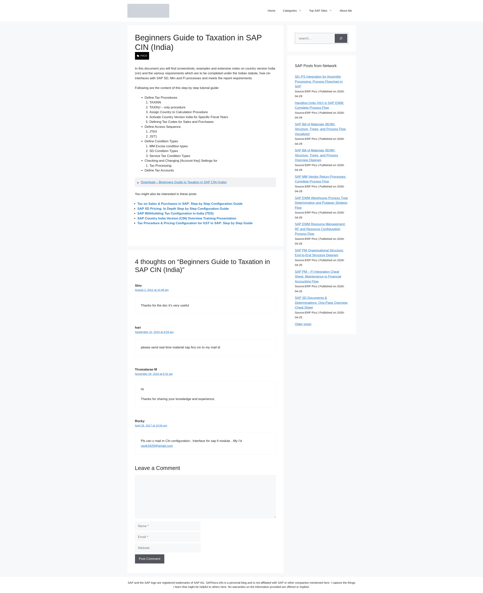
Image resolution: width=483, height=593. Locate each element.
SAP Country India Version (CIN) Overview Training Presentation (186, 218)
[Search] (341, 38)
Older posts (303, 324)
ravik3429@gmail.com (157, 446)
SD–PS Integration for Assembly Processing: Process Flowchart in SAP (319, 81)
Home (271, 10)
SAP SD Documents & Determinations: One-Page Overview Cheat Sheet (321, 302)
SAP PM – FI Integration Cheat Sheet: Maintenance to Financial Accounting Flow (318, 276)
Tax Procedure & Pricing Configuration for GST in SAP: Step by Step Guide (195, 223)
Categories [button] (294, 10)
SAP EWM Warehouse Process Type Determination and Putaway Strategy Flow (321, 203)
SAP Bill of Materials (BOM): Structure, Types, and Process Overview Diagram (316, 155)
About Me (346, 10)
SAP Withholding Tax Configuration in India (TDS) (175, 213)
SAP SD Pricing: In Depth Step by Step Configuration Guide (183, 208)
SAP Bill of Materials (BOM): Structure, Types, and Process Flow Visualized (320, 129)
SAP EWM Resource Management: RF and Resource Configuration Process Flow (320, 229)
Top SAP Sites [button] (322, 10)
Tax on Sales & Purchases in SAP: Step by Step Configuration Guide (190, 204)
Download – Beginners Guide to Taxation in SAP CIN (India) (184, 182)
